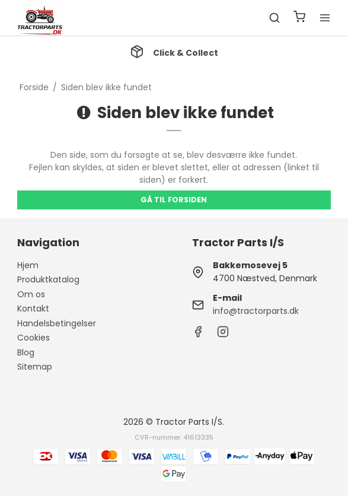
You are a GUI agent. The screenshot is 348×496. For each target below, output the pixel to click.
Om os (31, 294)
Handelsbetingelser (56, 323)
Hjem (28, 265)
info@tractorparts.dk (256, 311)
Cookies (33, 338)
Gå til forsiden (174, 200)
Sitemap (34, 367)
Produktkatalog (48, 279)
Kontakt (33, 308)
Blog (25, 352)
